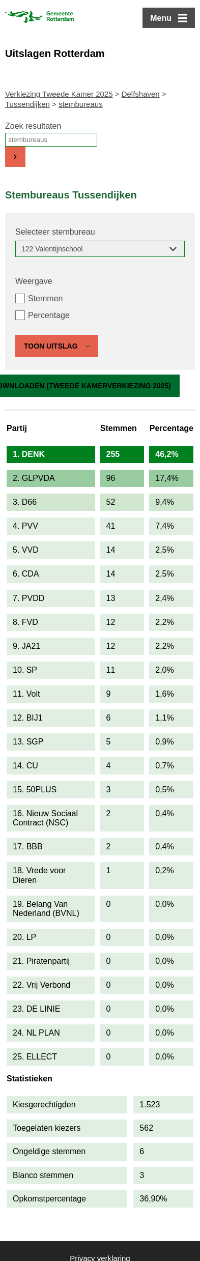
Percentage (49, 315)
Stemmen (45, 298)
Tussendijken (27, 104)
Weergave (33, 281)
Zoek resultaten (33, 126)
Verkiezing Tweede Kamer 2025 (59, 94)
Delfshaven (141, 94)
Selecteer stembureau (55, 231)
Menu (161, 18)
